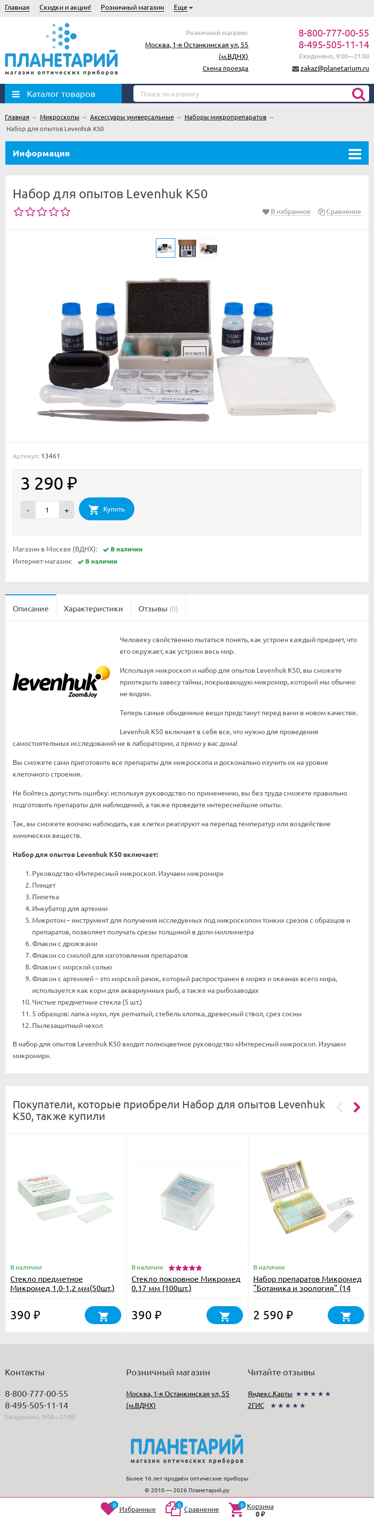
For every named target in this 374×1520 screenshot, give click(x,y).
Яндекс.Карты (270, 1393)
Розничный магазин (132, 6)
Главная (17, 6)
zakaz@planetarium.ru (334, 67)
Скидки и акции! (65, 6)
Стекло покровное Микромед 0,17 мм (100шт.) (186, 1282)
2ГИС (256, 1405)
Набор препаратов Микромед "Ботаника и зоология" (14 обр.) (307, 1287)
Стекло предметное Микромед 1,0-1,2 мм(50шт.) (62, 1282)
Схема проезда (225, 68)
